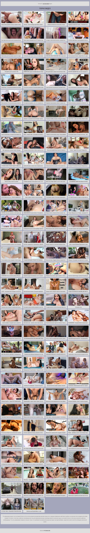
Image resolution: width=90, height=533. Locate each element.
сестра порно (46, 3)
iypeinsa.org (47, 530)
